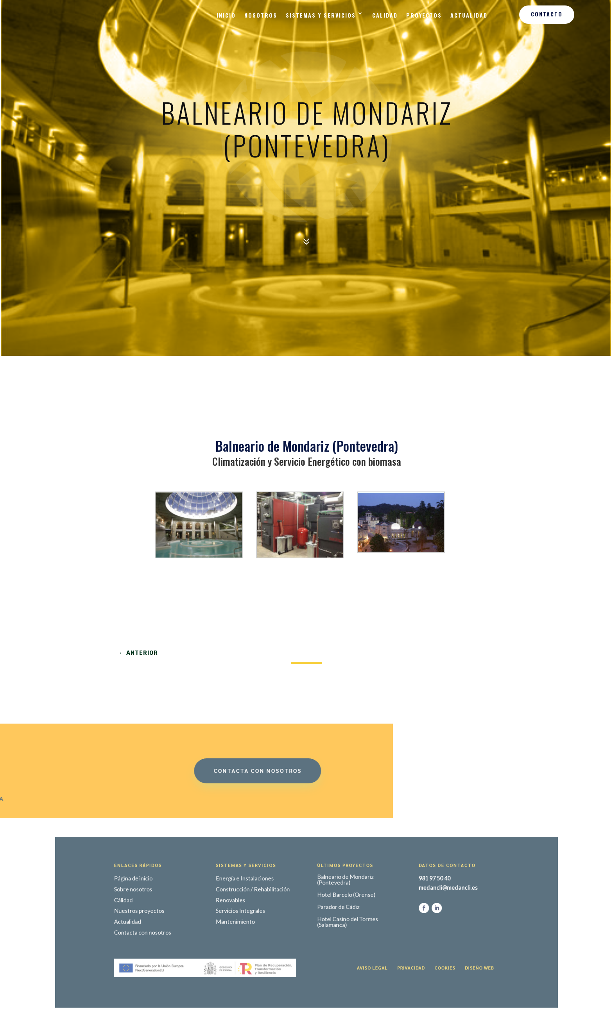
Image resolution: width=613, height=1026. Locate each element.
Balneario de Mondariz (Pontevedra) (332, 893)
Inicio (226, 15)
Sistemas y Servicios (321, 15)
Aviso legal (350, 953)
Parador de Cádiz (328, 911)
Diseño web (422, 953)
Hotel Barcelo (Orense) (333, 903)
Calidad (385, 15)
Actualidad (469, 15)
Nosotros (260, 15)
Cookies (399, 953)
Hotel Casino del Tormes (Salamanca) (334, 921)
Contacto (547, 14)
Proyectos (424, 15)
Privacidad (376, 953)
